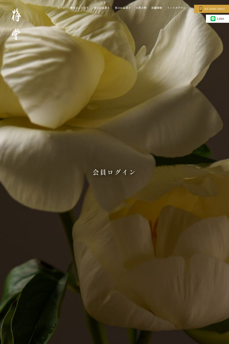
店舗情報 (156, 8)
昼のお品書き (123, 8)
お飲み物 (141, 8)
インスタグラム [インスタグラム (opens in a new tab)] (176, 8)
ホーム (61, 8)
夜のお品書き (102, 8)
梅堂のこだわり (79, 8)
